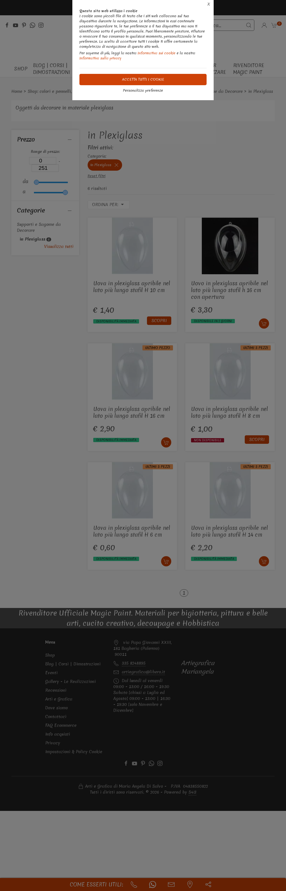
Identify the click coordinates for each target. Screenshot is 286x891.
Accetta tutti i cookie (143, 79)
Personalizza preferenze (143, 90)
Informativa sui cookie (157, 53)
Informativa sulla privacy (100, 58)
